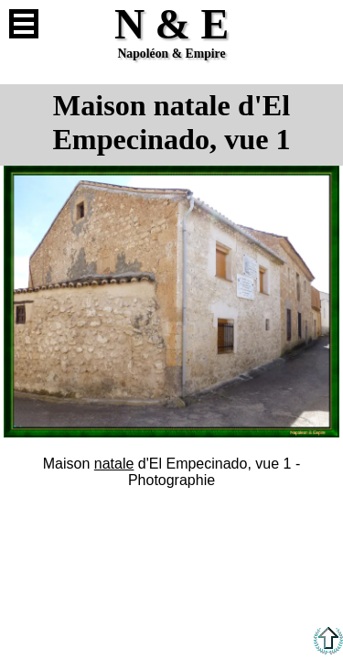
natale (114, 463)
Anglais (319, 23)
